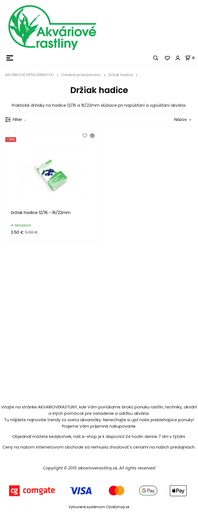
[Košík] (191, 57)
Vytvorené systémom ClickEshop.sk (99, 507)
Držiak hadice (120, 74)
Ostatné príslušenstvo (81, 74)
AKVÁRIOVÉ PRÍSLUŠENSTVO (29, 74)
